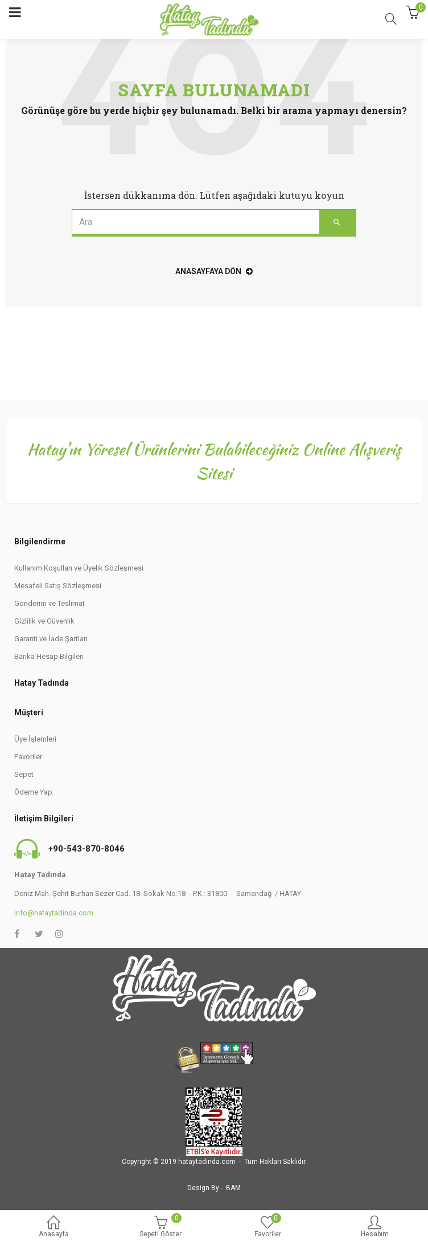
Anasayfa (53, 1227)
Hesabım (374, 1227)
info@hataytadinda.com (53, 913)
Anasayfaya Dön (214, 271)
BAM (233, 1188)
